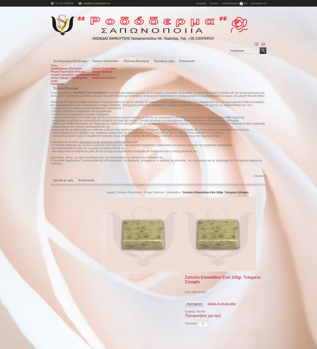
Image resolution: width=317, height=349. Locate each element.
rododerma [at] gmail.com (97, 3)
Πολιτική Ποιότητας (136, 61)
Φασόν (96, 74)
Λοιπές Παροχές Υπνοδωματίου (69, 77)
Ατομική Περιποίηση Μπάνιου (68, 71)
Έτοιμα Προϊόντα (102, 71)
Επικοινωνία (187, 61)
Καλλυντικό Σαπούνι (104, 77)
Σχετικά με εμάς (164, 61)
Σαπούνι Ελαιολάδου (105, 61)
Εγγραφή (201, 3)
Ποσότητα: (191, 323)
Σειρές (54, 80)
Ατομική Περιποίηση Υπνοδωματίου (71, 74)
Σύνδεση (214, 3)
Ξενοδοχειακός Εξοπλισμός (70, 61)
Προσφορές (57, 84)
